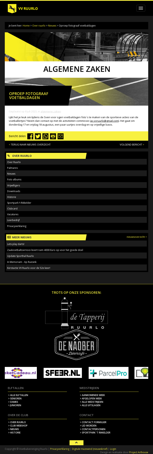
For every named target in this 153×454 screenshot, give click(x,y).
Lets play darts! (15, 244)
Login (113, 449)
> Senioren (15, 398)
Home (26, 25)
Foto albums (14, 179)
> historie (14, 432)
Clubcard (12, 208)
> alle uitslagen (90, 405)
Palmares (12, 168)
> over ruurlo (17, 422)
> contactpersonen (92, 429)
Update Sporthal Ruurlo (20, 256)
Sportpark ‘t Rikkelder (19, 202)
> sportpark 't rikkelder (95, 432)
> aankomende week (92, 395)
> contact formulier (93, 422)
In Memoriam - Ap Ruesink (21, 262)
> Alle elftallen (18, 395)
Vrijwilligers (13, 185)
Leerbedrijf (13, 220)
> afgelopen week (91, 398)
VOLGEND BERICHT (131, 144)
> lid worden (88, 425)
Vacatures (12, 214)
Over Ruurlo (14, 162)
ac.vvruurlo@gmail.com (104, 121)
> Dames (13, 402)
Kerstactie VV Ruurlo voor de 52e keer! (28, 268)
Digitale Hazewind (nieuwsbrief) (89, 449)
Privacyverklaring (16, 226)
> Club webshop (17, 425)
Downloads (13, 191)
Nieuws (52, 25)
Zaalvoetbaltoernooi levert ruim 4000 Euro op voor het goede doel (45, 250)
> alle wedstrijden (91, 402)
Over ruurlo (38, 25)
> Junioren (14, 405)
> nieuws (13, 429)
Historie (11, 197)
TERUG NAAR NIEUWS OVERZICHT (31, 144)
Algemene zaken (51, 111)
